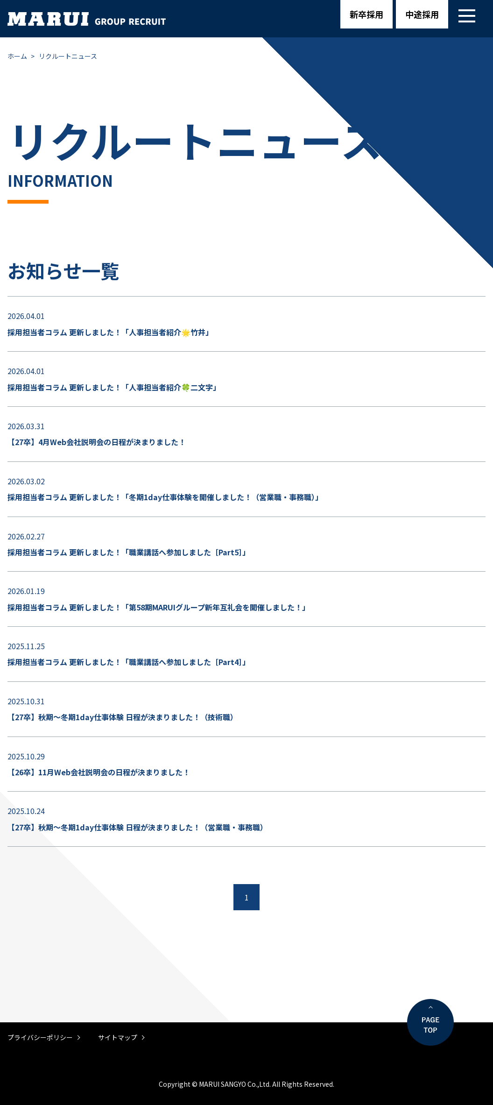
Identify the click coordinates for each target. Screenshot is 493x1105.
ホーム (17, 56)
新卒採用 (366, 14)
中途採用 (422, 14)
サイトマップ (117, 1037)
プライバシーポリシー (40, 1037)
